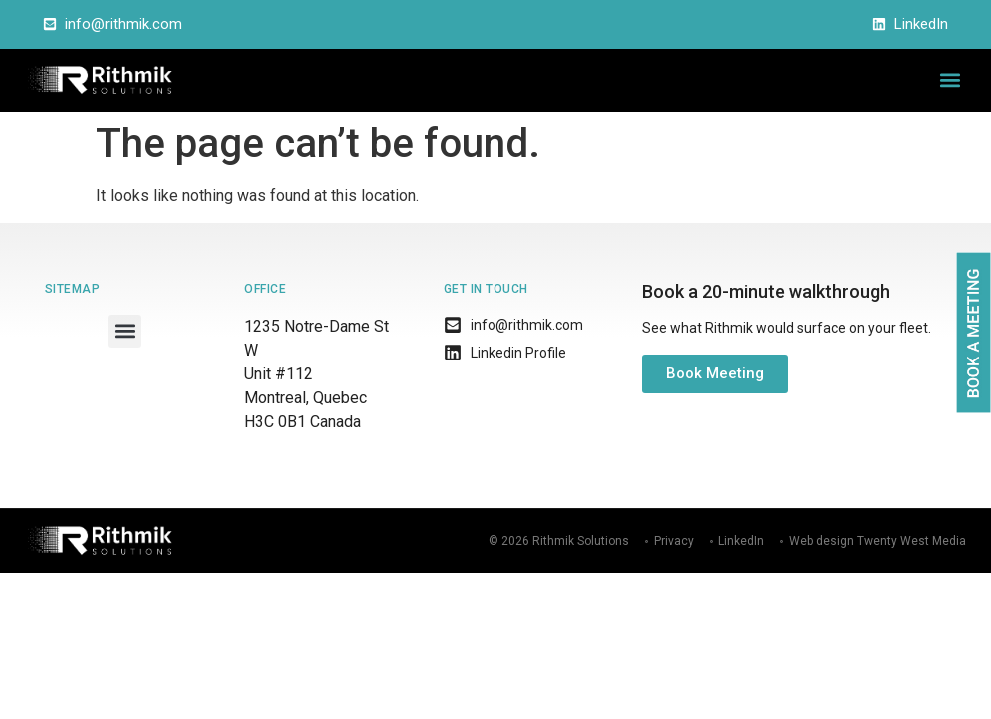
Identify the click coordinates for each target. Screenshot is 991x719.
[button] (949, 80)
